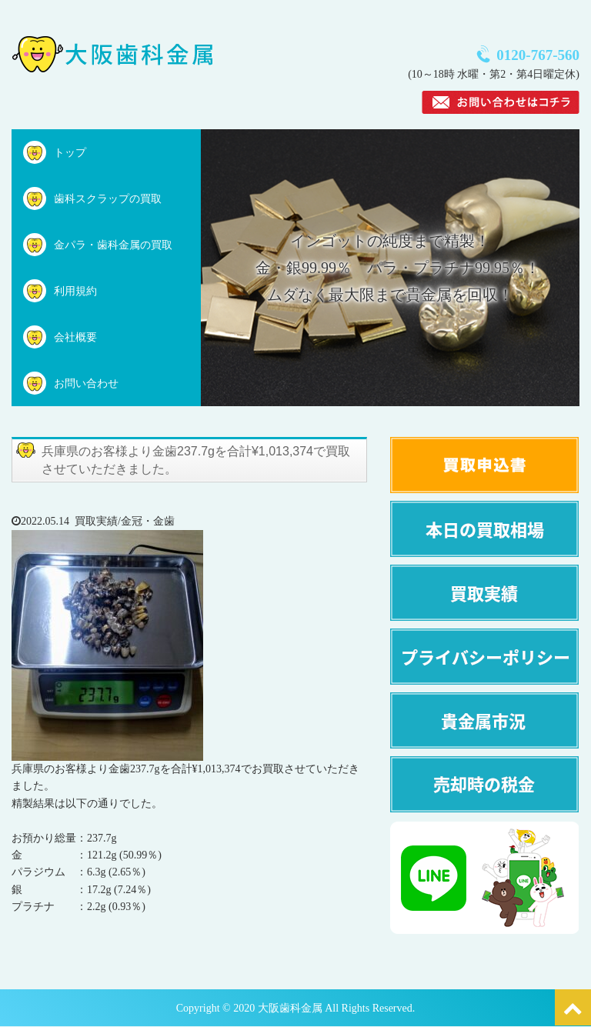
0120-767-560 (537, 55)
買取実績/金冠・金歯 (125, 521)
